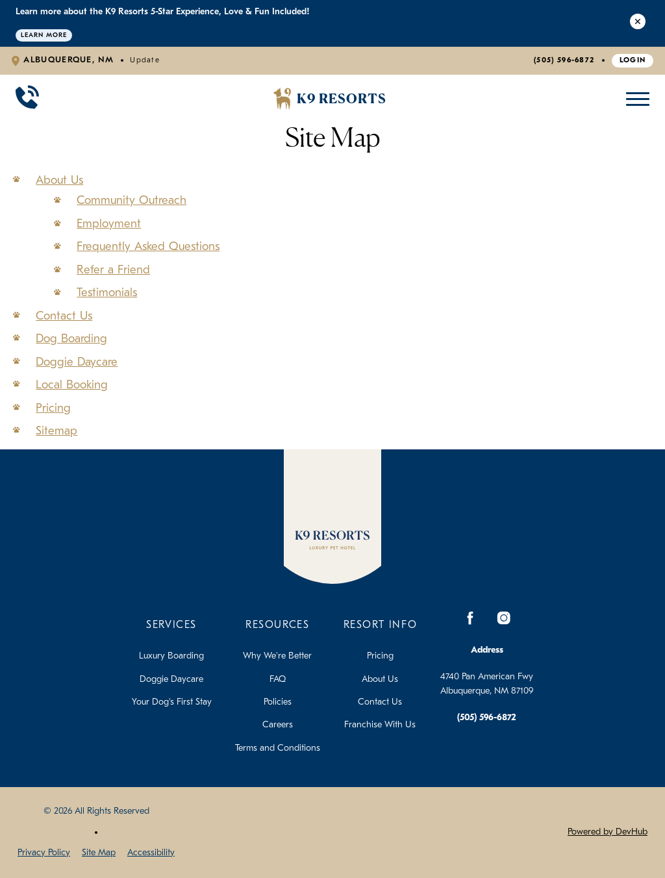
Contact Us (64, 316)
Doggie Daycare (77, 363)
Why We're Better (277, 656)
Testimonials (107, 293)
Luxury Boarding (171, 656)
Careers (277, 725)
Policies (278, 702)
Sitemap (56, 431)
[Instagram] (504, 617)
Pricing (53, 409)
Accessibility (151, 853)
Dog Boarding (71, 339)
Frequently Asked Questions (148, 247)
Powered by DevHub (607, 832)
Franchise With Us (380, 725)
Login (633, 60)
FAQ (278, 679)
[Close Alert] (637, 23)
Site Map (99, 853)
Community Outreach (131, 201)
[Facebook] (470, 617)
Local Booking (72, 385)
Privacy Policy (44, 853)
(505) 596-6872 (564, 60)
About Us (59, 181)
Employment (109, 224)
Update (145, 60)
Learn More (44, 35)
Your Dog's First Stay (172, 702)
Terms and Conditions (277, 748)
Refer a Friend (113, 270)
